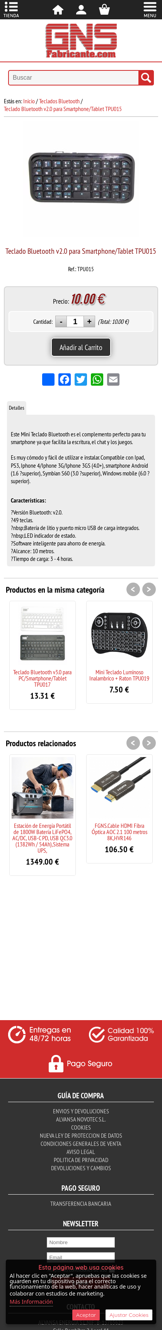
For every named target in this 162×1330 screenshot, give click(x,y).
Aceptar (86, 1314)
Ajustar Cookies (128, 1314)
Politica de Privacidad (81, 1160)
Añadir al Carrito (81, 347)
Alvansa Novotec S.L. (81, 1119)
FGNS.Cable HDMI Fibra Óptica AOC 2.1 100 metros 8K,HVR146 (119, 832)
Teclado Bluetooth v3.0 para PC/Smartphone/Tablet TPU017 (42, 678)
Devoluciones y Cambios (81, 1168)
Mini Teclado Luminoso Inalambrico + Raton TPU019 (119, 675)
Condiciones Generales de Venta (81, 1143)
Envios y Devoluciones (81, 1111)
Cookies (81, 1127)
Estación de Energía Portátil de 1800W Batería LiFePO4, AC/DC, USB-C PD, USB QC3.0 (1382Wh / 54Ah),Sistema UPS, (42, 838)
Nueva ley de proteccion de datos (81, 1135)
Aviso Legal (81, 1152)
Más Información (31, 1301)
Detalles (16, 407)
